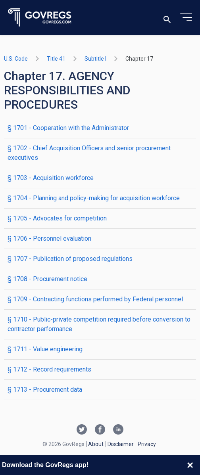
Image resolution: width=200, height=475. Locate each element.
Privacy (147, 444)
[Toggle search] (167, 17)
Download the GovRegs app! (45, 465)
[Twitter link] (82, 430)
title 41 (56, 59)
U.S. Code (16, 59)
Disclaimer (121, 444)
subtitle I (95, 59)
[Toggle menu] (186, 17)
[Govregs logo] (40, 17)
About (96, 444)
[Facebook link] (100, 430)
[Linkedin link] (118, 430)
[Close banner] (190, 465)
